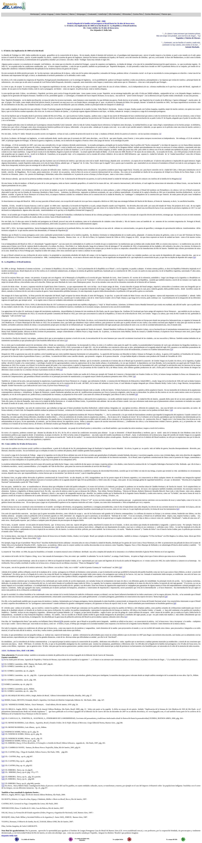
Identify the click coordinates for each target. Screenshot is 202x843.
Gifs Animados (114, 14)
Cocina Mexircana (152, 14)
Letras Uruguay (47, 14)
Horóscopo (34, 14)
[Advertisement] (115, 6)
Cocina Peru (138, 14)
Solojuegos (80, 14)
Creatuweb (91, 14)
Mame (71, 14)
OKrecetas (126, 14)
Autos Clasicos (61, 14)
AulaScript (102, 14)
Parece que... (166, 14)
